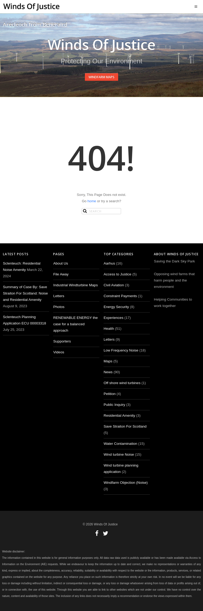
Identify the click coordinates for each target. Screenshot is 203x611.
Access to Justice (117, 274)
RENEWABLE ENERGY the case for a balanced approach (75, 324)
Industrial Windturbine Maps (75, 285)
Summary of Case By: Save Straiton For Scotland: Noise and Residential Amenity (25, 293)
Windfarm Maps (101, 77)
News (108, 372)
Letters (58, 296)
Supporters (62, 341)
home (91, 201)
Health (109, 329)
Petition (110, 394)
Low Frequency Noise (121, 350)
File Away (60, 274)
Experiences (113, 318)
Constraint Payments (120, 296)
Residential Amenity (119, 415)
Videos (58, 352)
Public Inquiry (114, 405)
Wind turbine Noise (119, 454)
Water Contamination (120, 444)
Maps (108, 361)
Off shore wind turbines (122, 383)
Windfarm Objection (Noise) (126, 483)
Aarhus (109, 263)
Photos (58, 307)
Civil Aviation (114, 285)
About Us (60, 263)
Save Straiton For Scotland (125, 426)
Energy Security (116, 307)
